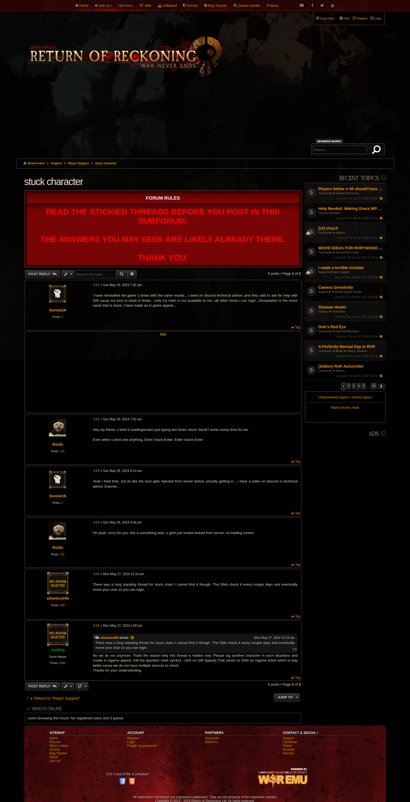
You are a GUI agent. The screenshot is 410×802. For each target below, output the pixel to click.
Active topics (362, 397)
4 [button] (359, 386)
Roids (57, 444)
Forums (55, 742)
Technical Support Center (346, 291)
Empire (335, 213)
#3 (97, 471)
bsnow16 (57, 310)
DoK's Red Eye (332, 327)
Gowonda (212, 738)
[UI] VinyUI (328, 228)
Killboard (170, 6)
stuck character (106, 163)
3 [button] (354, 386)
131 (62, 451)
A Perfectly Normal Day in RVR (346, 346)
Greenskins (338, 311)
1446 (62, 663)
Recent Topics (359, 178)
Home (84, 6)
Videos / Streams (357, 351)
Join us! (55, 761)
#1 (97, 285)
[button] (381, 386)
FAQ (347, 18)
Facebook (290, 742)
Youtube (289, 749)
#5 (97, 574)
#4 (97, 522)
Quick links (327, 18)
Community (325, 193)
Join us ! (105, 6)
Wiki (148, 6)
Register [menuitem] (362, 18)
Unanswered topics (333, 397)
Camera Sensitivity (335, 287)
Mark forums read (345, 407)
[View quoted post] (132, 637)
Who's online (59, 746)
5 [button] (364, 386)
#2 (97, 419)
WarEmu (211, 742)
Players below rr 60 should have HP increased (351, 189)
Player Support (340, 272)
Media (339, 351)
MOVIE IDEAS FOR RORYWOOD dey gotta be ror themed (351, 248)
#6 (97, 625)
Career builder (249, 6)
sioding (58, 650)
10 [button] (373, 386)
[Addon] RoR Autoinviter (341, 366)
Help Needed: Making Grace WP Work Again (351, 208)
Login (131, 742)
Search (377, 150)
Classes (323, 213)
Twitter (287, 746)
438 (62, 605)
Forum (128, 6)
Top (297, 327)
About (274, 6)
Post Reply (40, 274)
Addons (340, 232)
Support (323, 272)
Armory (192, 6)
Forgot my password (142, 746)
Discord (288, 753)
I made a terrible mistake (341, 268)
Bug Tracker (217, 6)
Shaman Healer (332, 307)
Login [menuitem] (377, 18)
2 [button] (349, 386)
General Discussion (347, 193)
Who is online (47, 708)
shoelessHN (58, 598)
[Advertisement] (205, 118)
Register (133, 738)
